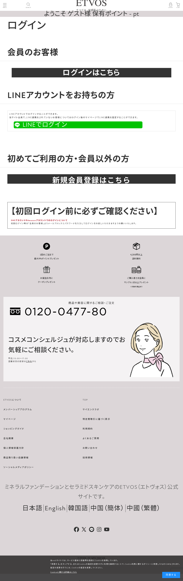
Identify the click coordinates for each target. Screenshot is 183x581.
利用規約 (88, 428)
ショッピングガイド (13, 428)
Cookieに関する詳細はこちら (63, 572)
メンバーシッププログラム (17, 409)
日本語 (32, 508)
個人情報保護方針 (13, 448)
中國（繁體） (144, 508)
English (55, 508)
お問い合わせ (90, 448)
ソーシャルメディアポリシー (18, 467)
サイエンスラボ (91, 409)
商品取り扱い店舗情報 (16, 457)
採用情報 (88, 457)
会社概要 (8, 438)
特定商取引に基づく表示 (96, 419)
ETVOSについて (12, 400)
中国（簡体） (107, 508)
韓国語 (78, 508)
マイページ (9, 419)
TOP (85, 400)
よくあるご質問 (91, 438)
